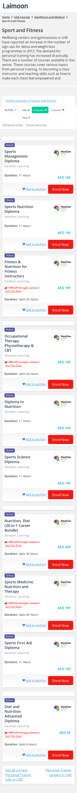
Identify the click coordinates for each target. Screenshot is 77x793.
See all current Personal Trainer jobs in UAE (18, 775)
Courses (58, 110)
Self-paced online (12, 125)
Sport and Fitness (22, 30)
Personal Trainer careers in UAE (59, 772)
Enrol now (60, 189)
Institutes (40, 110)
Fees (26, 117)
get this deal (13, 291)
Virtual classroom (36, 125)
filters (9, 110)
